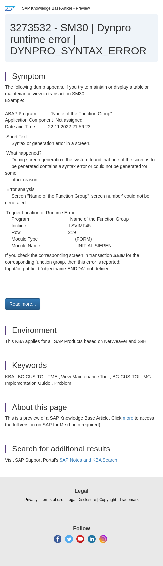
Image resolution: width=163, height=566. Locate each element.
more (128, 418)
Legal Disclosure (81, 499)
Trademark (129, 499)
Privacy (30, 499)
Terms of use (52, 499)
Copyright (107, 499)
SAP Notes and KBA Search (88, 460)
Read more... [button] (22, 304)
